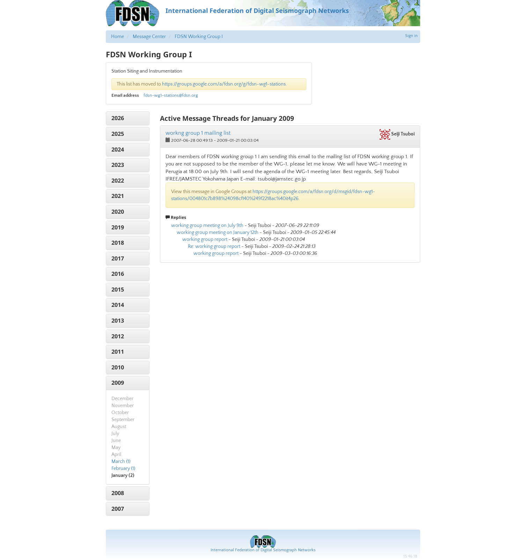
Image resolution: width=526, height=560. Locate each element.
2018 (117, 242)
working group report (204, 239)
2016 (117, 274)
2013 (117, 320)
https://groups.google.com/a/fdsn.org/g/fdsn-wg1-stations (224, 84)
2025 (117, 134)
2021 (117, 196)
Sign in (411, 36)
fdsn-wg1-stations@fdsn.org (171, 95)
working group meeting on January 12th (217, 232)
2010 (117, 367)
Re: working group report (214, 246)
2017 (117, 258)
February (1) (123, 468)
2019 (117, 227)
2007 (117, 509)
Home (117, 36)
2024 (117, 149)
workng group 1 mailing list (198, 133)
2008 (117, 493)
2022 (117, 180)
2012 (117, 336)
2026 (117, 118)
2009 (117, 382)
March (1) (120, 461)
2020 (117, 211)
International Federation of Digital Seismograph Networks (263, 550)
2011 (117, 351)
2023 (117, 165)
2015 (117, 289)
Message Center (149, 36)
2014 (117, 305)
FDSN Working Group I (199, 36)
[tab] (127, 118)
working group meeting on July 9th (207, 225)
